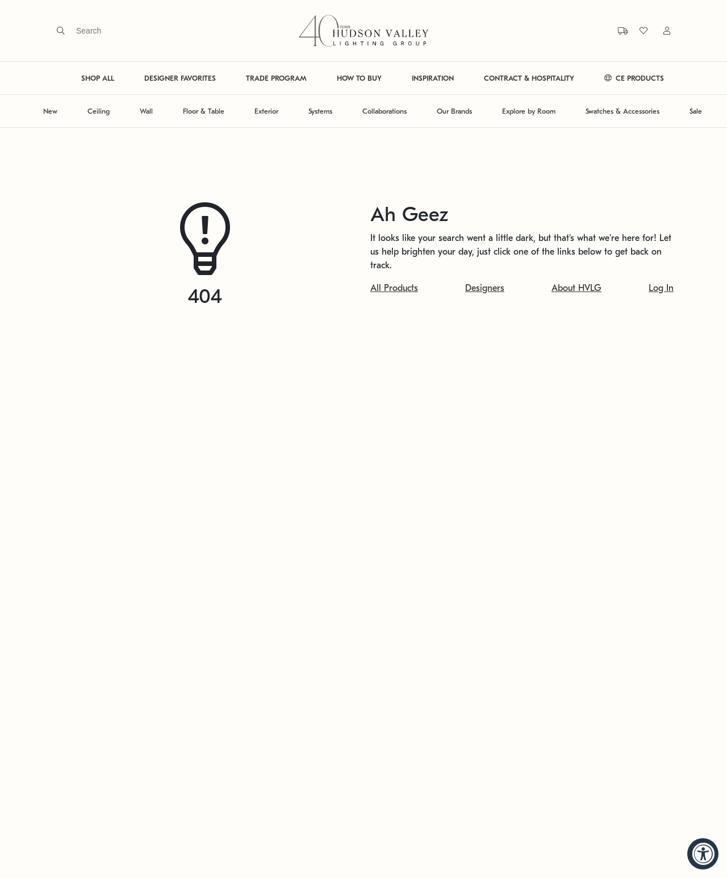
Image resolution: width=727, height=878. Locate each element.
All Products (394, 288)
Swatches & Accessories (622, 111)
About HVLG (576, 288)
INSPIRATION (433, 78)
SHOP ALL (97, 78)
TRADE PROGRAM (276, 78)
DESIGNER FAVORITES (180, 78)
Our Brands (454, 111)
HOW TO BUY (359, 78)
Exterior (266, 111)
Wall (146, 111)
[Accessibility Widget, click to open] (702, 853)
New (50, 111)
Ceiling (98, 111)
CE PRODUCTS (634, 78)
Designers (484, 288)
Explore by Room (528, 111)
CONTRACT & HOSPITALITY (529, 78)
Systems (320, 111)
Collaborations (384, 111)
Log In (661, 288)
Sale (696, 111)
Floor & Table (203, 111)
